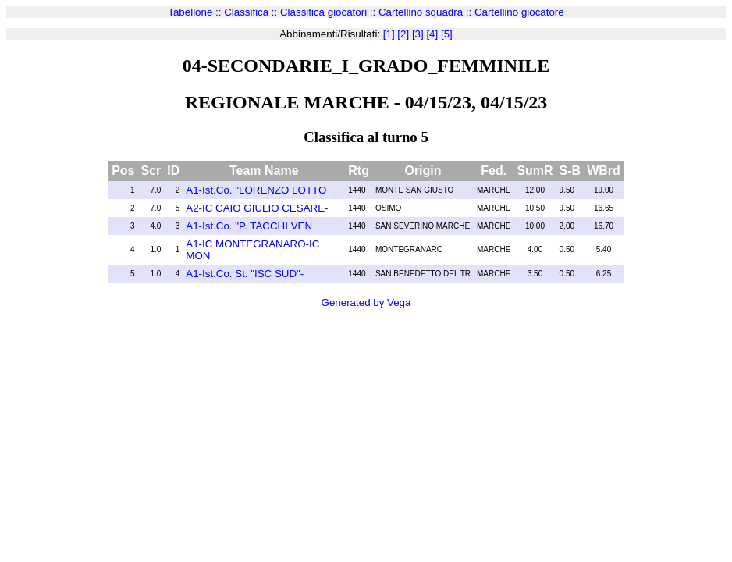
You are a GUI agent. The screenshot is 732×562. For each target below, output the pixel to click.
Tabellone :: (196, 12)
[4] (431, 34)
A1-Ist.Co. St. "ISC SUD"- (245, 273)
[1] (389, 34)
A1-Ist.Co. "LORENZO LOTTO (256, 190)
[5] (445, 34)
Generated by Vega (366, 302)
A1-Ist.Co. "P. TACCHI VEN (249, 226)
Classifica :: (252, 12)
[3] (416, 34)
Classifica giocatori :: (329, 12)
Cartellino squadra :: (426, 12)
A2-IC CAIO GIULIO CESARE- (257, 208)
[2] (402, 34)
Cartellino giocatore (519, 12)
